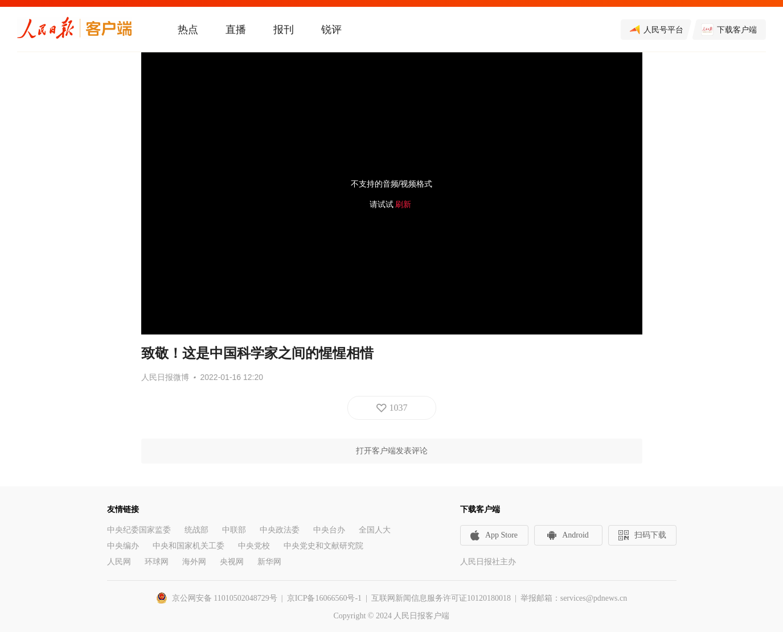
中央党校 (254, 546)
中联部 (234, 530)
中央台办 (329, 530)
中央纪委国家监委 (139, 530)
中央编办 (123, 546)
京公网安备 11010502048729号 (224, 598)
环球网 (157, 561)
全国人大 (375, 530)
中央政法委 (280, 530)
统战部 (196, 530)
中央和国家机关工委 (188, 546)
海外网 (194, 561)
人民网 (119, 561)
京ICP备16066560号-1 (324, 598)
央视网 (232, 561)
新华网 (269, 561)
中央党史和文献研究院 (323, 546)
